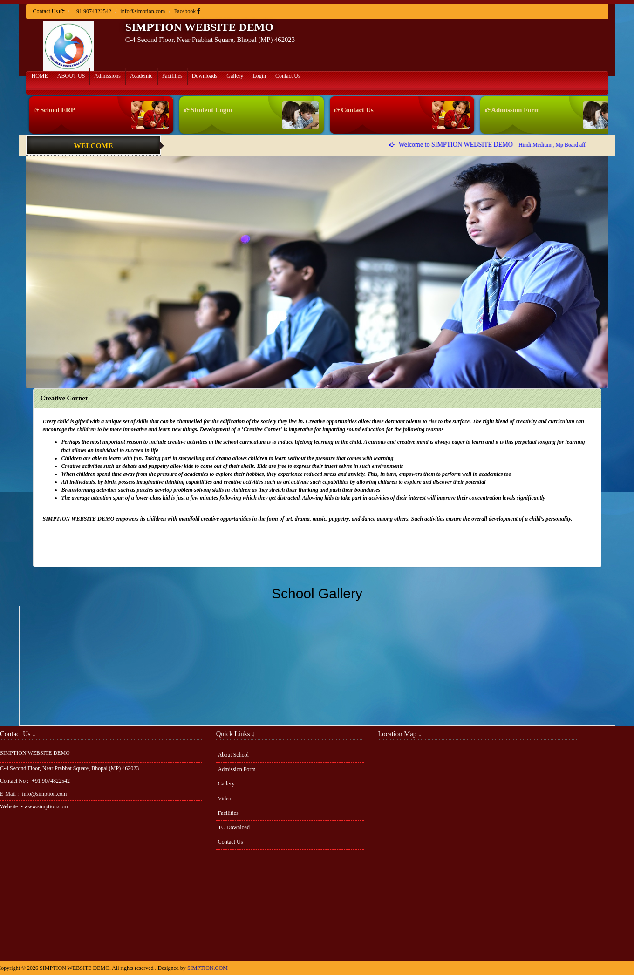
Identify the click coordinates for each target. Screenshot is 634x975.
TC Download (234, 827)
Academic (141, 76)
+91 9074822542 (92, 11)
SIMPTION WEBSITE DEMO (199, 27)
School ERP (52, 110)
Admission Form (511, 110)
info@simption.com (142, 11)
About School (233, 755)
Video (225, 798)
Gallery (234, 76)
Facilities (172, 76)
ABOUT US (71, 76)
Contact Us (287, 76)
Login (259, 76)
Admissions (107, 76)
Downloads (205, 76)
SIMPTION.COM (207, 968)
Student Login (206, 110)
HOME (40, 76)
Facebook (187, 11)
